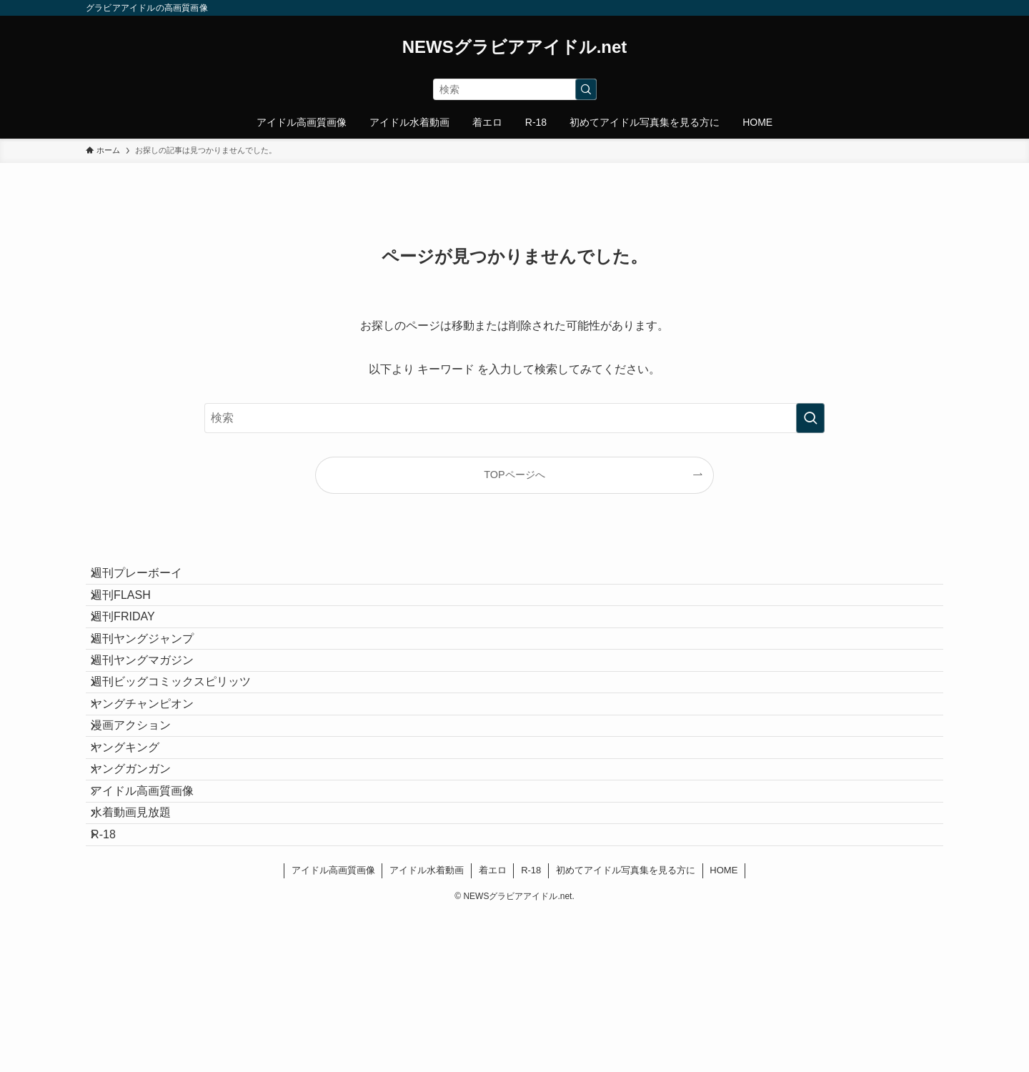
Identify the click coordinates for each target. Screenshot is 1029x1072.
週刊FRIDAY (134, 646)
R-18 (115, 985)
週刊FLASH (133, 613)
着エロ (493, 1027)
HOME (723, 1027)
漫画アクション (143, 816)
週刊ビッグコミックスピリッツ (183, 748)
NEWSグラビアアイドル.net (514, 47)
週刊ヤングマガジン (154, 714)
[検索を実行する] (586, 89)
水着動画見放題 (143, 952)
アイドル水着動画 (426, 1027)
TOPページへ (514, 474)
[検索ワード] (515, 89)
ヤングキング (137, 850)
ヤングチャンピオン (154, 782)
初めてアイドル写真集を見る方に (625, 1027)
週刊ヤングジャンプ (154, 681)
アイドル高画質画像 (154, 917)
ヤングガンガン (143, 884)
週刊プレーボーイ (148, 579)
